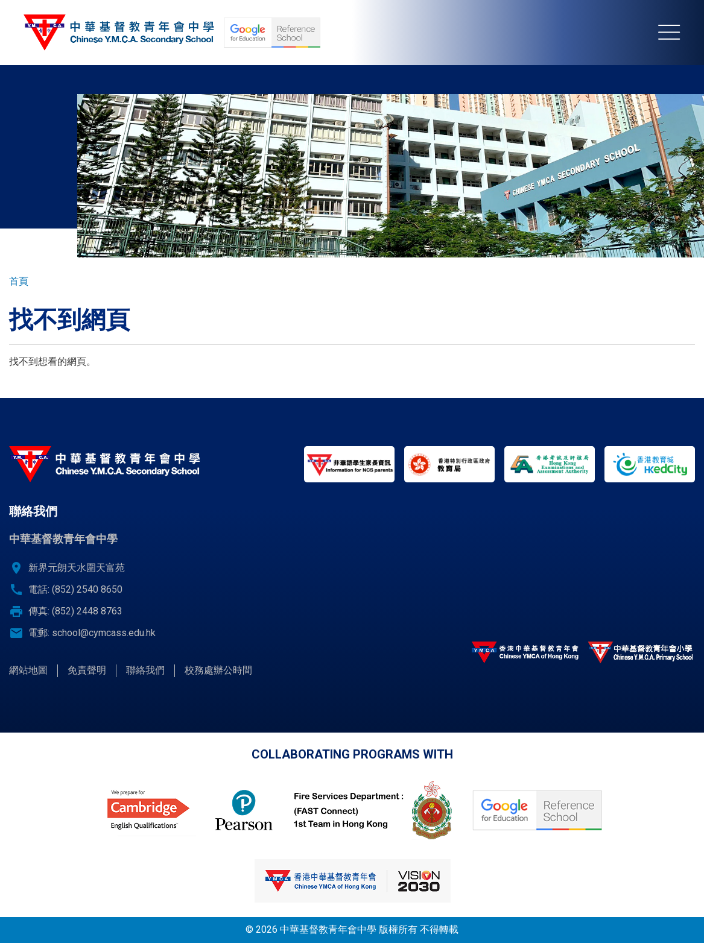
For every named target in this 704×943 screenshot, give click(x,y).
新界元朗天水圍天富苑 (76, 567)
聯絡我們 (145, 670)
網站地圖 (28, 670)
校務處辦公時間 (218, 670)
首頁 (18, 281)
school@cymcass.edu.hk (104, 633)
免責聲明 (87, 670)
